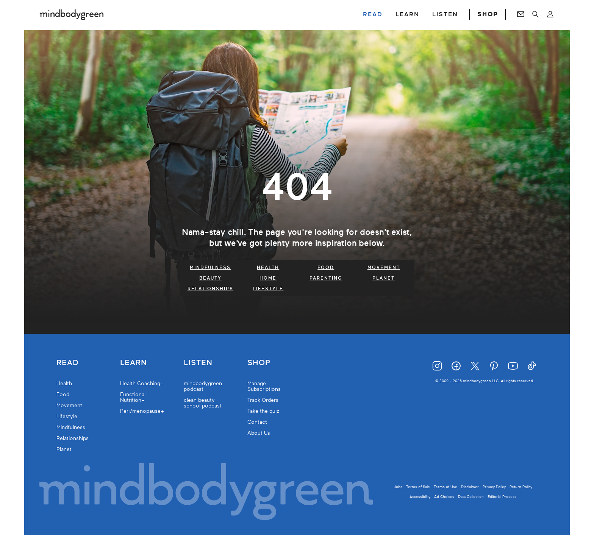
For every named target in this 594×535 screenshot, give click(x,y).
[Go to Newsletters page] (520, 14)
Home (268, 278)
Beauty (210, 278)
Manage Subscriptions (264, 386)
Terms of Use (445, 487)
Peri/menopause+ (142, 411)
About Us (258, 433)
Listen (198, 362)
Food (325, 267)
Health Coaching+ (142, 383)
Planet (383, 278)
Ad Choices (444, 497)
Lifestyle (268, 288)
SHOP (487, 14)
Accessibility (420, 497)
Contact (257, 422)
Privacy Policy (494, 487)
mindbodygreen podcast (203, 386)
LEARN (407, 14)
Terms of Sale (418, 487)
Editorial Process (502, 497)
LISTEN (445, 14)
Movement (383, 267)
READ (373, 14)
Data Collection (471, 497)
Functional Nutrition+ (132, 397)
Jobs (398, 487)
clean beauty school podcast (203, 403)
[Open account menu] (550, 14)
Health (268, 267)
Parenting (326, 278)
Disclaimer (470, 487)
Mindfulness (210, 267)
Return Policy (521, 487)
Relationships (210, 288)
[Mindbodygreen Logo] (71, 14)
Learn (133, 362)
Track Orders (262, 400)
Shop (258, 362)
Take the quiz (263, 411)
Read (67, 362)
